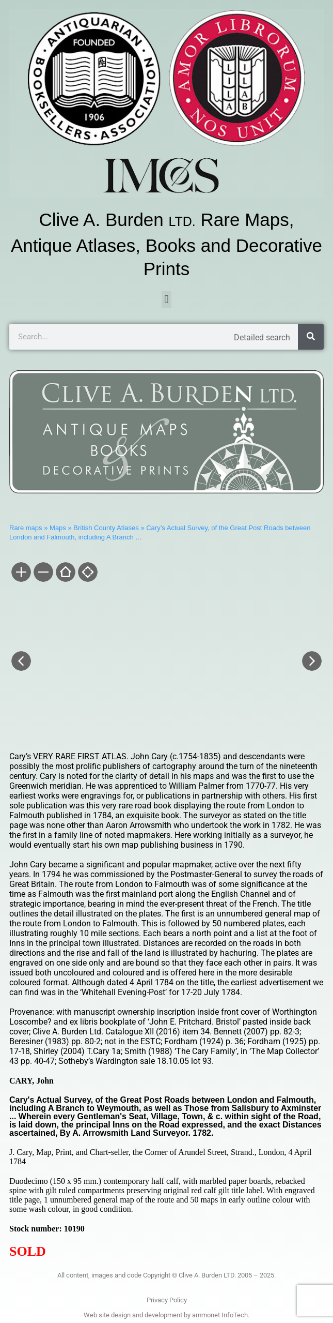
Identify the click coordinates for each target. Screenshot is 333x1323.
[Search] (311, 337)
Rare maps (25, 528)
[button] (166, 299)
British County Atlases (105, 528)
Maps (58, 528)
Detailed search (262, 337)
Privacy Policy (167, 1300)
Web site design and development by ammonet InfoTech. (166, 1315)
